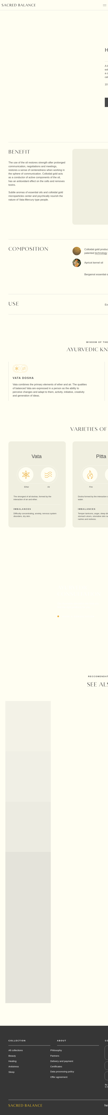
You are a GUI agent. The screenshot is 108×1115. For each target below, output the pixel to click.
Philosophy (56, 1050)
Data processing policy (62, 1071)
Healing (12, 1061)
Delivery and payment (61, 1061)
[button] (75, 616)
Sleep (11, 1072)
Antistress (13, 1066)
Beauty (12, 1055)
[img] (18, 5)
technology (101, 253)
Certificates (56, 1066)
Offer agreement (58, 1077)
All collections (15, 1050)
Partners (54, 1055)
